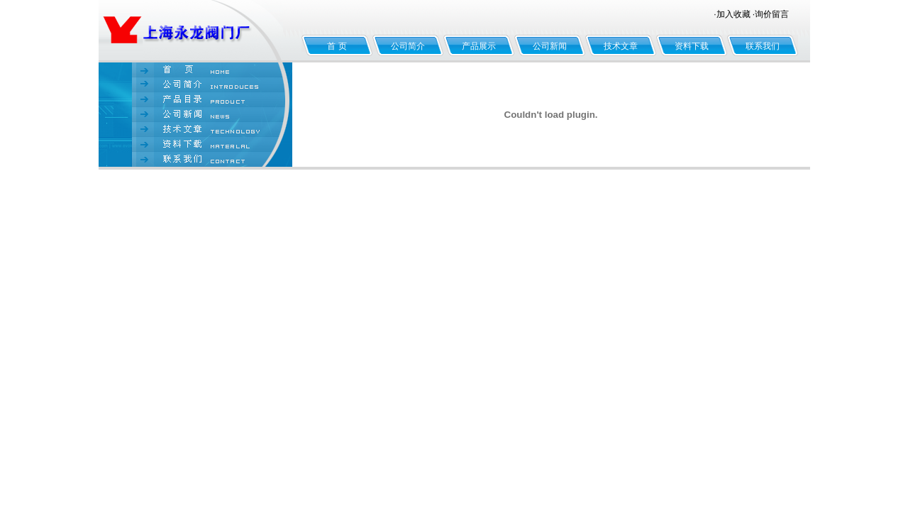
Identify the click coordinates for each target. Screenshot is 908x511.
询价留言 (772, 14)
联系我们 (763, 46)
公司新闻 (550, 46)
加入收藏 (733, 14)
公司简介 (408, 46)
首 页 (336, 46)
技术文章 (621, 46)
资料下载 (692, 46)
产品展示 (479, 46)
